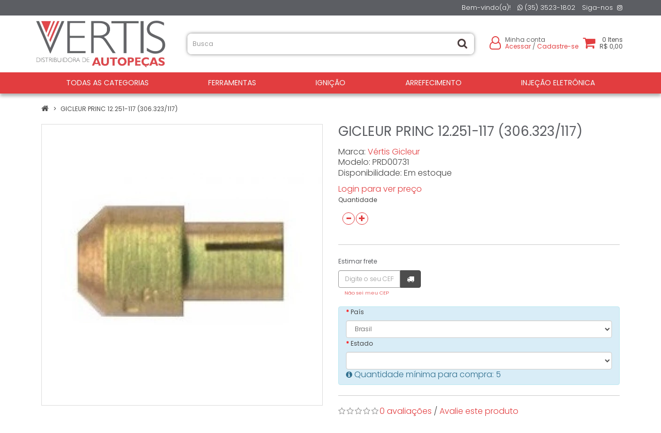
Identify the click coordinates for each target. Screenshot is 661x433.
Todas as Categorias (107, 83)
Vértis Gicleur (394, 152)
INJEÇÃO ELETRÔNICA (558, 83)
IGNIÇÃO (330, 83)
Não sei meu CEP (366, 292)
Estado (362, 343)
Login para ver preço (380, 189)
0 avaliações (406, 411)
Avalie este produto (478, 411)
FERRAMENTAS (232, 83)
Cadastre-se (557, 46)
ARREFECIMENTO (433, 83)
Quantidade (357, 199)
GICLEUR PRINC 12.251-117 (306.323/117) (119, 108)
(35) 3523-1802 (546, 7)
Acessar (518, 46)
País (357, 311)
